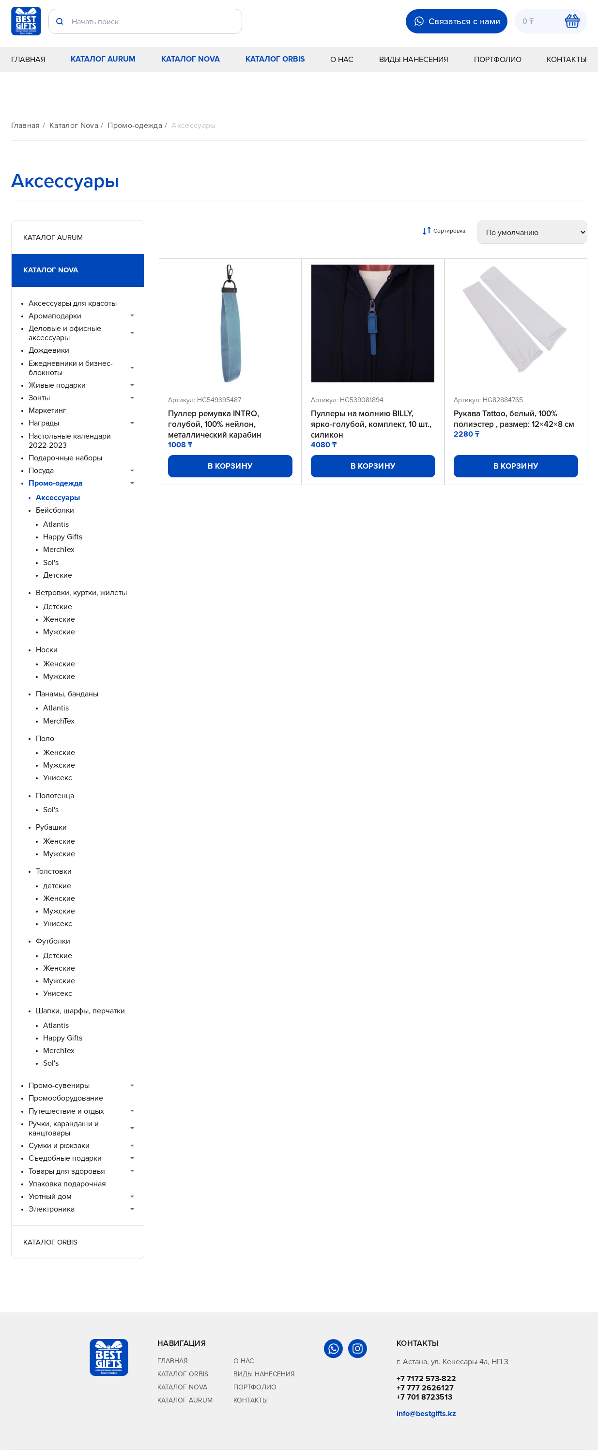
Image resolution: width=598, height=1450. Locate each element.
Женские (59, 619)
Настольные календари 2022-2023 (70, 440)
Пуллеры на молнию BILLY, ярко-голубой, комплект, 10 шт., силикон (371, 424)
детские (57, 885)
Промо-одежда (134, 125)
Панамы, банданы (67, 693)
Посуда (41, 470)
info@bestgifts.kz (426, 1413)
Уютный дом (50, 1196)
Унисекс (57, 777)
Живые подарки (57, 385)
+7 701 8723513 (424, 1397)
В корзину (230, 466)
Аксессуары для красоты (73, 303)
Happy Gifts (62, 536)
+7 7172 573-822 (426, 1378)
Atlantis (56, 524)
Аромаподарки (55, 315)
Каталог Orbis (275, 58)
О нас (341, 59)
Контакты (567, 59)
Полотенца (55, 795)
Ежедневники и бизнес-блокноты (71, 368)
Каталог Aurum (103, 58)
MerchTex (59, 549)
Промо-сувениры (59, 1085)
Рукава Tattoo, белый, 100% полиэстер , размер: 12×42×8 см (514, 418)
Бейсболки (55, 510)
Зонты (39, 397)
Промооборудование (66, 1098)
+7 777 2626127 (425, 1387)
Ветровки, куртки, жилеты (81, 592)
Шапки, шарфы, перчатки (80, 1010)
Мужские (59, 631)
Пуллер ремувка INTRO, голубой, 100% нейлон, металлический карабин (214, 424)
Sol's (51, 562)
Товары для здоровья (67, 1171)
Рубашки (51, 827)
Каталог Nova (190, 58)
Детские (57, 575)
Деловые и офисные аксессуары (65, 333)
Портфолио (497, 59)
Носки (47, 649)
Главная (28, 59)
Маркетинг (47, 410)
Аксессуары (193, 125)
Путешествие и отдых (66, 1111)
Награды (44, 422)
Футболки (53, 941)
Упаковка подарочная (67, 1183)
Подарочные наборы (65, 457)
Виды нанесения (413, 59)
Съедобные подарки (65, 1158)
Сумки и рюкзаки (59, 1145)
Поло (45, 738)
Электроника (52, 1209)
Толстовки (54, 871)
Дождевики (49, 350)
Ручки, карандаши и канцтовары (64, 1128)
